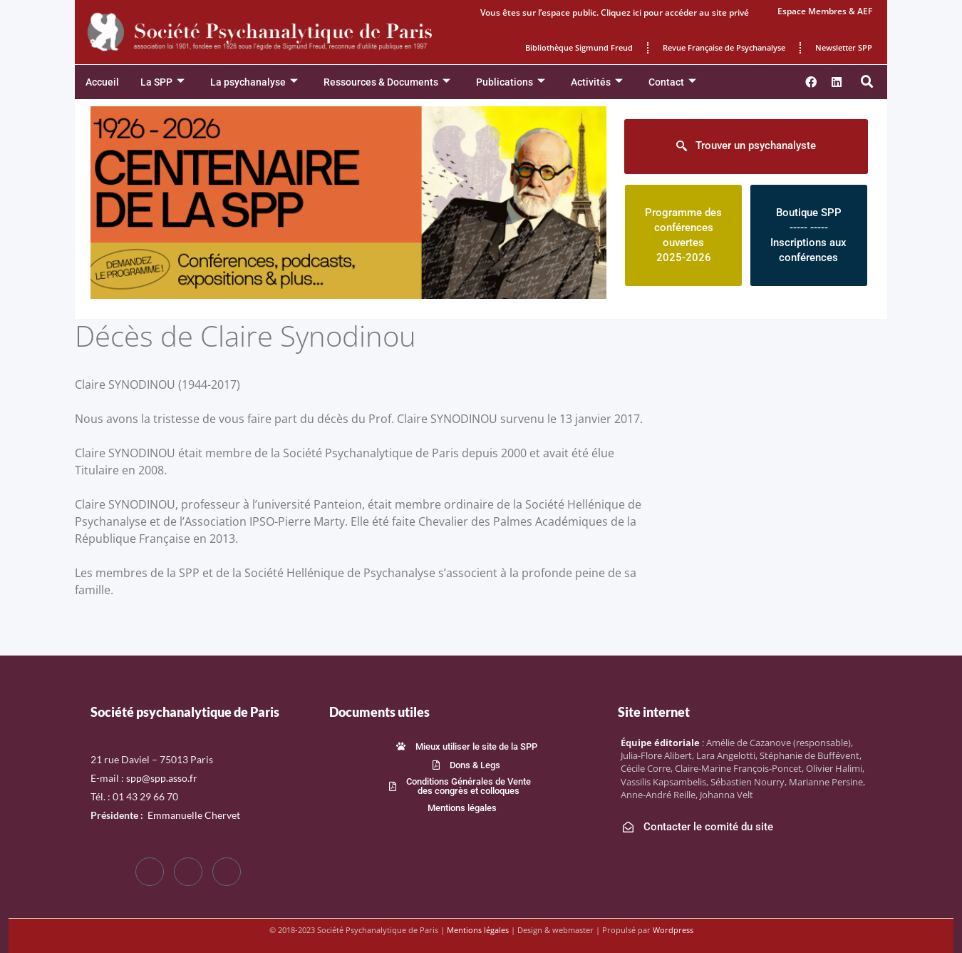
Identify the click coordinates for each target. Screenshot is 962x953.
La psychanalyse (254, 82)
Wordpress (673, 929)
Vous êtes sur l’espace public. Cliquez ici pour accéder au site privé (614, 12)
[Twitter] (188, 871)
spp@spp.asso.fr (161, 778)
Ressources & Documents (387, 82)
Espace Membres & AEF (824, 11)
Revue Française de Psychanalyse (724, 47)
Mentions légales (478, 929)
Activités (597, 82)
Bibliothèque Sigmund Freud (579, 47)
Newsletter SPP (843, 47)
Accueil (102, 82)
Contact (672, 82)
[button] (867, 82)
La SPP (162, 82)
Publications (510, 82)
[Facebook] (149, 871)
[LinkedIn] (226, 871)
